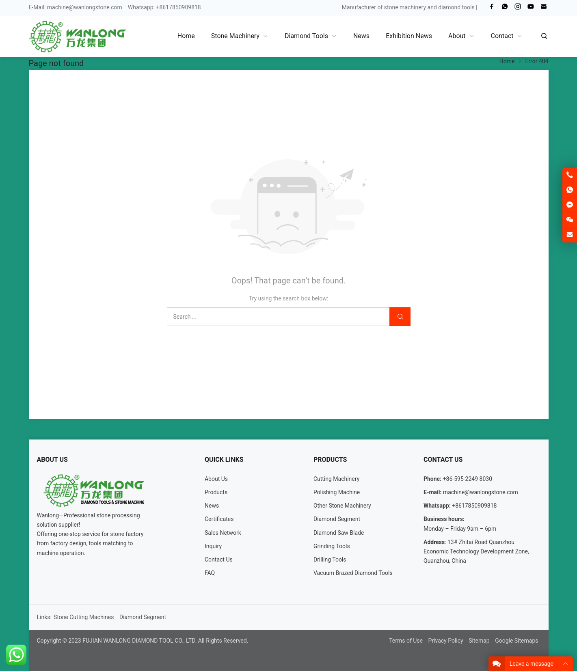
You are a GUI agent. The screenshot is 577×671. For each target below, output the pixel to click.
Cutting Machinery (336, 479)
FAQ (210, 573)
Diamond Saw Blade (338, 533)
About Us (216, 479)
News (212, 505)
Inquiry (213, 546)
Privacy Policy (445, 640)
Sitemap (479, 640)
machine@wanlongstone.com (84, 7)
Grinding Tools (331, 546)
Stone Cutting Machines (84, 617)
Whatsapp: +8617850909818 (164, 7)
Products (216, 492)
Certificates (219, 519)
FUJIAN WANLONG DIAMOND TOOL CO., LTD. (139, 640)
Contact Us (219, 559)
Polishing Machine (336, 492)
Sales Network (223, 533)
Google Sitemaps (516, 640)
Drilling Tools (329, 559)
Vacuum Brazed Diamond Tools (353, 573)
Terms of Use (406, 640)
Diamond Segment (336, 519)
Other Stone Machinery (342, 505)
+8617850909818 (474, 505)
